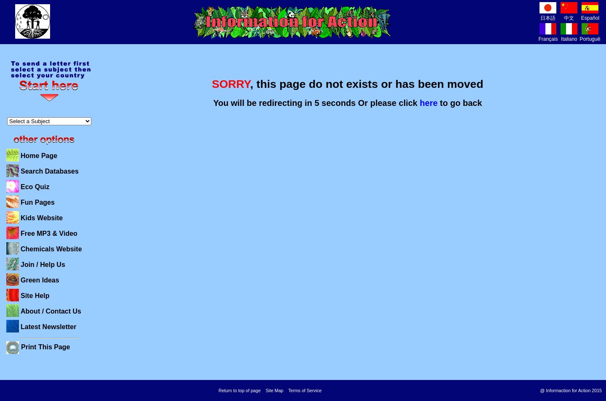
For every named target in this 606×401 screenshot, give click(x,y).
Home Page (39, 155)
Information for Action (292, 22)
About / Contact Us (51, 311)
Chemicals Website (51, 249)
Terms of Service (305, 390)
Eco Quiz (35, 186)
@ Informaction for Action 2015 (571, 390)
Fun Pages (38, 202)
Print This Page (45, 347)
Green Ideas (40, 280)
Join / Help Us (43, 264)
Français (548, 36)
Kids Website (42, 218)
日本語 (548, 15)
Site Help (35, 295)
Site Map (274, 390)
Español (590, 15)
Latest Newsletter (49, 326)
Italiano (569, 36)
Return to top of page (239, 390)
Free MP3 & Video (49, 233)
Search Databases (50, 171)
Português (591, 36)
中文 (569, 15)
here (429, 103)
